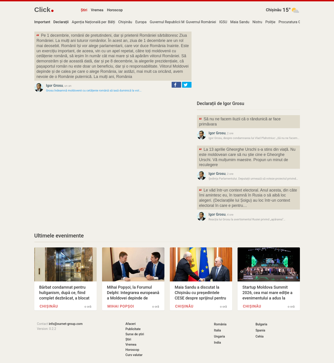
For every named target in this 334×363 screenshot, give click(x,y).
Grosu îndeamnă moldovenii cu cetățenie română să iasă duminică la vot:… (94, 90)
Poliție (270, 22)
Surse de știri (135, 334)
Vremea (97, 10)
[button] (176, 85)
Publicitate (133, 329)
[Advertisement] (248, 63)
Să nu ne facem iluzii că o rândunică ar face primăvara (240, 121)
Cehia (260, 336)
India (217, 342)
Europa (141, 22)
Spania (260, 330)
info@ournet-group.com (66, 324)
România (220, 324)
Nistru (257, 22)
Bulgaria (261, 324)
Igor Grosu (54, 85)
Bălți (111, 22)
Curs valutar (134, 355)
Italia (217, 330)
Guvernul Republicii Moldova (172, 22)
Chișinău (273, 10)
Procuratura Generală (295, 22)
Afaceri (131, 324)
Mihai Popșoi (120, 306)
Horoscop (115, 10)
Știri (84, 10)
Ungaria (219, 336)
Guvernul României (201, 22)
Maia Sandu (239, 22)
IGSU (223, 22)
